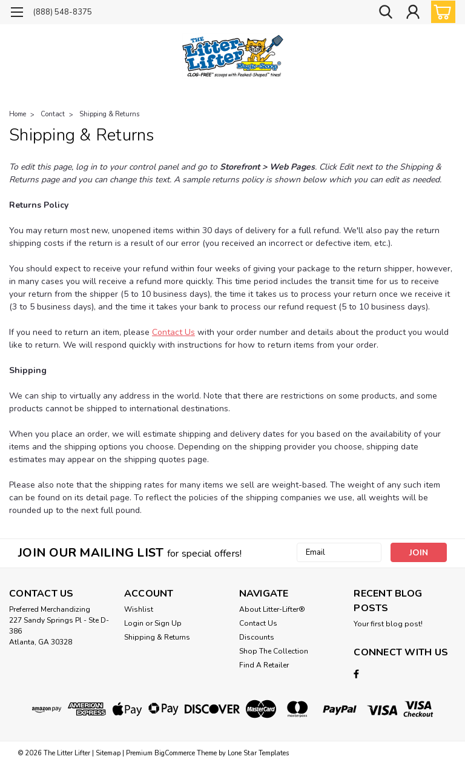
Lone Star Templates (258, 753)
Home (17, 114)
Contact (53, 114)
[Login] (413, 12)
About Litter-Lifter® (272, 609)
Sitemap (108, 753)
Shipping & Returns (109, 114)
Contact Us (173, 332)
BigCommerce (174, 753)
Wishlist (138, 609)
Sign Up (168, 623)
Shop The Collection (273, 651)
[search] (386, 12)
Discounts (256, 637)
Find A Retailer (264, 665)
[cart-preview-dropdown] (440, 12)
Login (133, 623)
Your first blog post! (388, 624)
